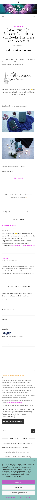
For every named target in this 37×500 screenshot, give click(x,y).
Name (4, 300)
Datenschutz (20, 497)
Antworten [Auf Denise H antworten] (6, 263)
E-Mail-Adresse (8, 309)
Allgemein (18, 26)
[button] (34, 460)
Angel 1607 (8, 212)
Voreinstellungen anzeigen (18, 493)
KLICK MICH (18, 178)
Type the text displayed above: (12, 336)
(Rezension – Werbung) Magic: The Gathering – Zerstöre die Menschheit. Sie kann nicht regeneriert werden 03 (18, 447)
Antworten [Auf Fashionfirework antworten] (6, 230)
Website (5, 319)
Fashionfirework (8, 226)
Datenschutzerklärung (14, 402)
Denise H (5, 258)
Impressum (27, 497)
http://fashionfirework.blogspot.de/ (23, 245)
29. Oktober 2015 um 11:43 (9, 260)
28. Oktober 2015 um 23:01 (9, 228)
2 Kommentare (30, 212)
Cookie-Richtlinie (11, 497)
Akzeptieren (18, 482)
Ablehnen (18, 487)
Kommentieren (7, 345)
